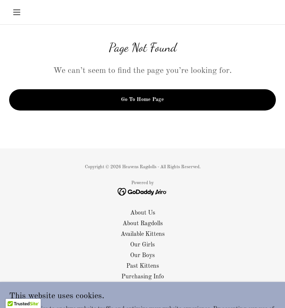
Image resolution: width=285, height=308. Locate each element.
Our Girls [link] (142, 245)
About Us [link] (142, 213)
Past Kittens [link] (142, 266)
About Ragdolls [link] (143, 224)
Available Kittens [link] (143, 234)
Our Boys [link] (142, 256)
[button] (29, 12)
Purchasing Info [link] (142, 277)
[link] (142, 192)
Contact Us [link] (143, 287)
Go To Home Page (142, 99)
